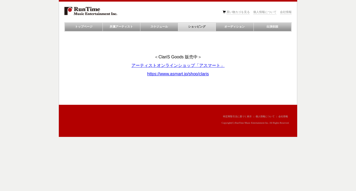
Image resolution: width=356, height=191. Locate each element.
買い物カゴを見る (238, 12)
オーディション (234, 26)
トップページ (83, 26)
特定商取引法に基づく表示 (237, 116)
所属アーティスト (121, 26)
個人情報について (265, 12)
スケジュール (159, 26)
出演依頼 (272, 26)
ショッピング (197, 26)
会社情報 (286, 12)
